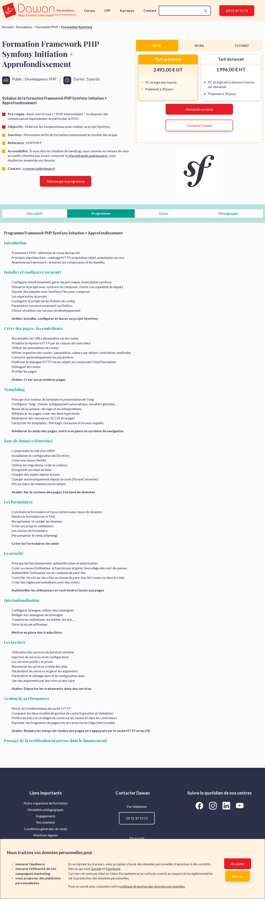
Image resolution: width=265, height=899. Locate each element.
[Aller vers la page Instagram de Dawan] (213, 805)
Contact (150, 10)
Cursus (89, 10)
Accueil (7, 27)
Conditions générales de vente (45, 829)
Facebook (113, 869)
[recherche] (181, 10)
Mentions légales (45, 835)
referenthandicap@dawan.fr (88, 156)
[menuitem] (45, 803)
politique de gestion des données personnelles (152, 886)
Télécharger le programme (66, 181)
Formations (66, 10)
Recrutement (45, 822)
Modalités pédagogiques (46, 810)
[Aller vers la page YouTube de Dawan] (240, 805)
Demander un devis (199, 109)
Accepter (237, 864)
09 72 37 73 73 (237, 11)
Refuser (237, 876)
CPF (107, 10)
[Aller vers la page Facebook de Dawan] (200, 805)
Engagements (45, 816)
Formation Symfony (76, 27)
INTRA (199, 45)
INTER (157, 45)
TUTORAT (241, 45)
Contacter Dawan (199, 125)
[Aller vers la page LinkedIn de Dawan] (227, 805)
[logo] (28, 11)
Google (96, 869)
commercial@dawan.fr (39, 168)
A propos (127, 10)
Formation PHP (47, 27)
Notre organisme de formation (46, 803)
